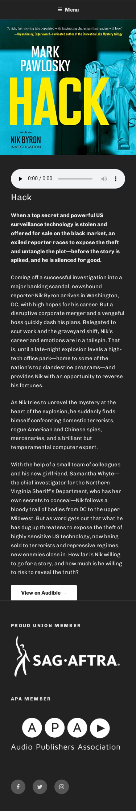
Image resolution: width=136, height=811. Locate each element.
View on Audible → (44, 593)
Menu (68, 10)
